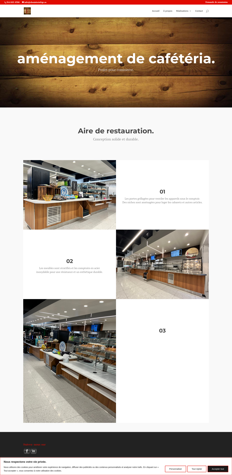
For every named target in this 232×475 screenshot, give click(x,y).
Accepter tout (218, 469)
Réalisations (182, 11)
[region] (116, 466)
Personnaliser (175, 469)
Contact (199, 11)
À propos (167, 11)
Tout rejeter (197, 469)
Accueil (156, 11)
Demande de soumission (216, 2)
